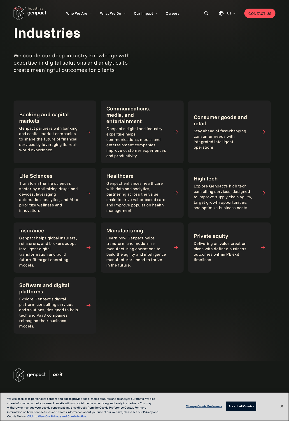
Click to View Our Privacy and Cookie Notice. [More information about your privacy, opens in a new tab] (57, 416)
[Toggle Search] (206, 13)
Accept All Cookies (241, 406)
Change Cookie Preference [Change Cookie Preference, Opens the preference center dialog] (204, 406)
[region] (144, 406)
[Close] (282, 406)
